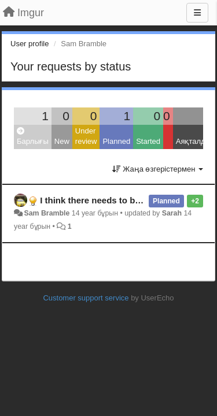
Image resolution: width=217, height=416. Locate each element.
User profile (29, 43)
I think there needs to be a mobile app (117, 200)
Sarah (172, 213)
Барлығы (33, 136)
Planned (116, 141)
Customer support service (85, 298)
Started (148, 141)
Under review (86, 136)
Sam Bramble (46, 213)
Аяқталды (193, 141)
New (61, 141)
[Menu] (197, 13)
